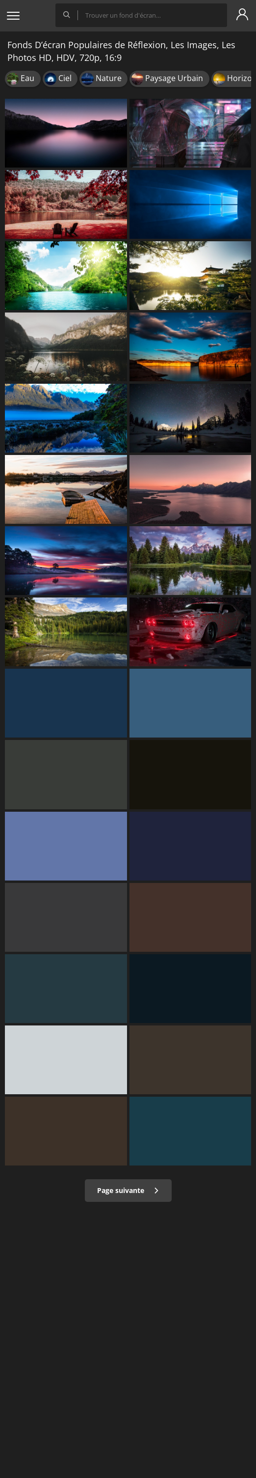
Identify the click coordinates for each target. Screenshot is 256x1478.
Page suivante (128, 1190)
